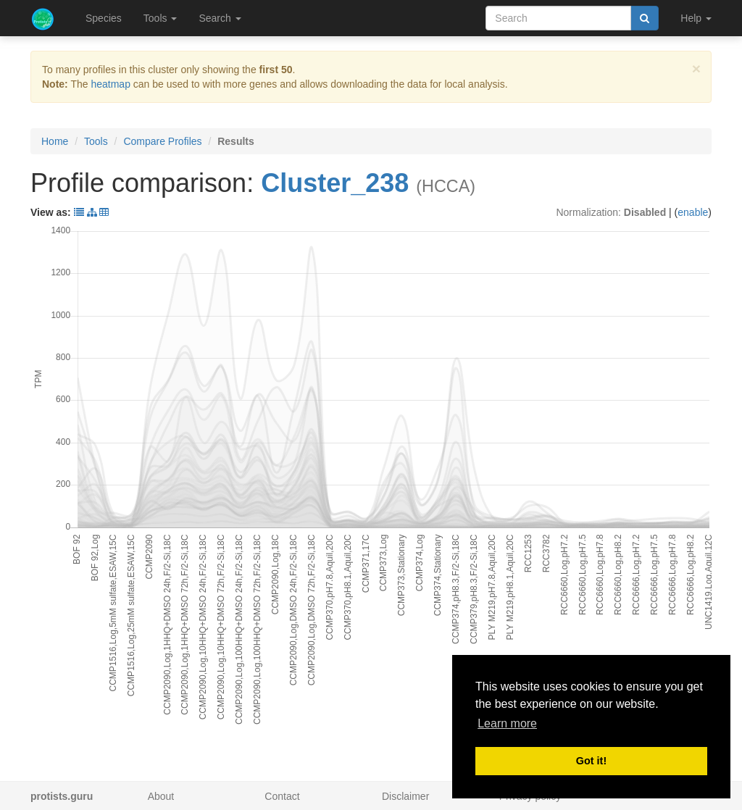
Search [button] (220, 18)
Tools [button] (160, 18)
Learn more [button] (507, 723)
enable (693, 212)
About (161, 796)
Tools (96, 141)
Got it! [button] (591, 761)
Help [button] (696, 18)
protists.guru (61, 796)
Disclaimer (405, 796)
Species (104, 18)
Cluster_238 (335, 183)
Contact (281, 796)
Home (54, 141)
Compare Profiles (162, 141)
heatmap (110, 84)
